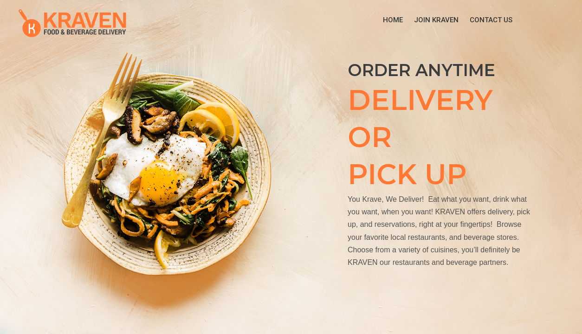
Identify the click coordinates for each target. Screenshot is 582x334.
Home (393, 20)
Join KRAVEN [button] (436, 20)
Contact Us (491, 20)
